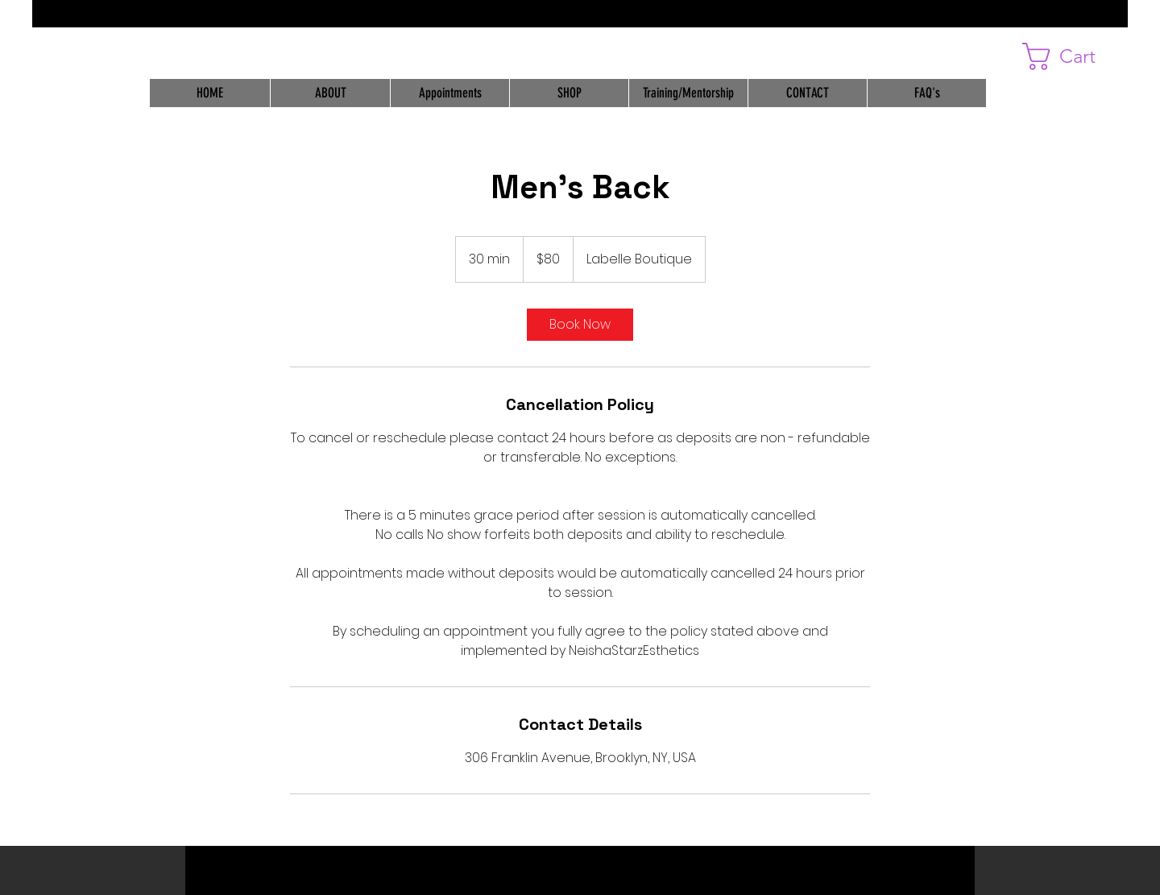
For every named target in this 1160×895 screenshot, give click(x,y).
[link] (580, 325)
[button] (1075, 56)
